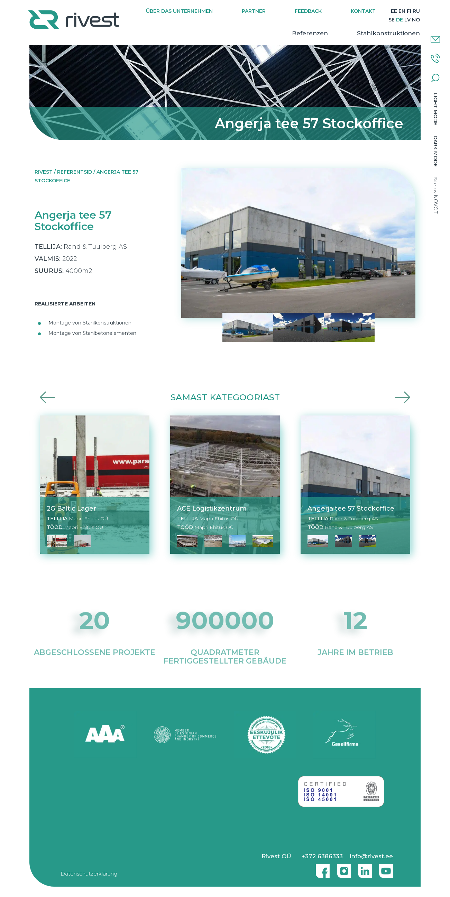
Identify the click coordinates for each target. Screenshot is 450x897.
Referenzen (309, 33)
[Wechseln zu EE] (401, 11)
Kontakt (370, 11)
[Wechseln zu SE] (390, 20)
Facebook (321, 868)
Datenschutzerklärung (89, 873)
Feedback (315, 11)
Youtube (386, 868)
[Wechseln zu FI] (416, 11)
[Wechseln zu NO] (415, 20)
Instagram (342, 868)
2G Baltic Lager (71, 508)
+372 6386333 (322, 856)
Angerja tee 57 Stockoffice (350, 508)
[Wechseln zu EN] (409, 11)
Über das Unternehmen (187, 11)
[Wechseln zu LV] (406, 20)
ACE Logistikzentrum (212, 508)
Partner (261, 11)
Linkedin (363, 868)
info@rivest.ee (371, 856)
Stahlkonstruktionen (387, 33)
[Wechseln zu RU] (382, 20)
